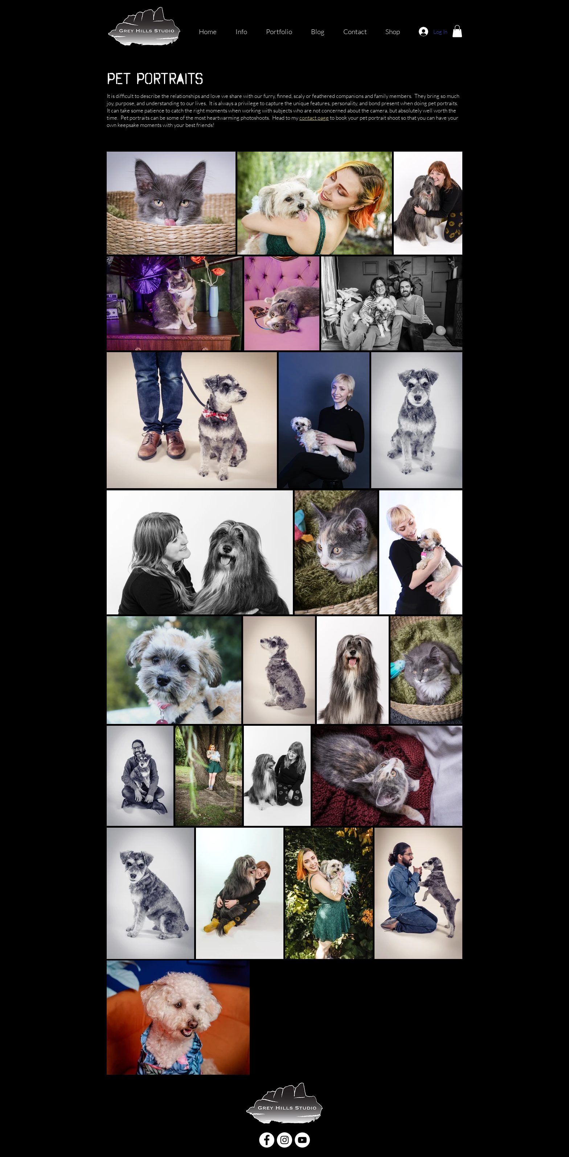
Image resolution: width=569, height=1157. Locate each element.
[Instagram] (284, 1140)
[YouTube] (302, 1140)
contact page (314, 117)
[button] (457, 31)
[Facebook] (266, 1140)
